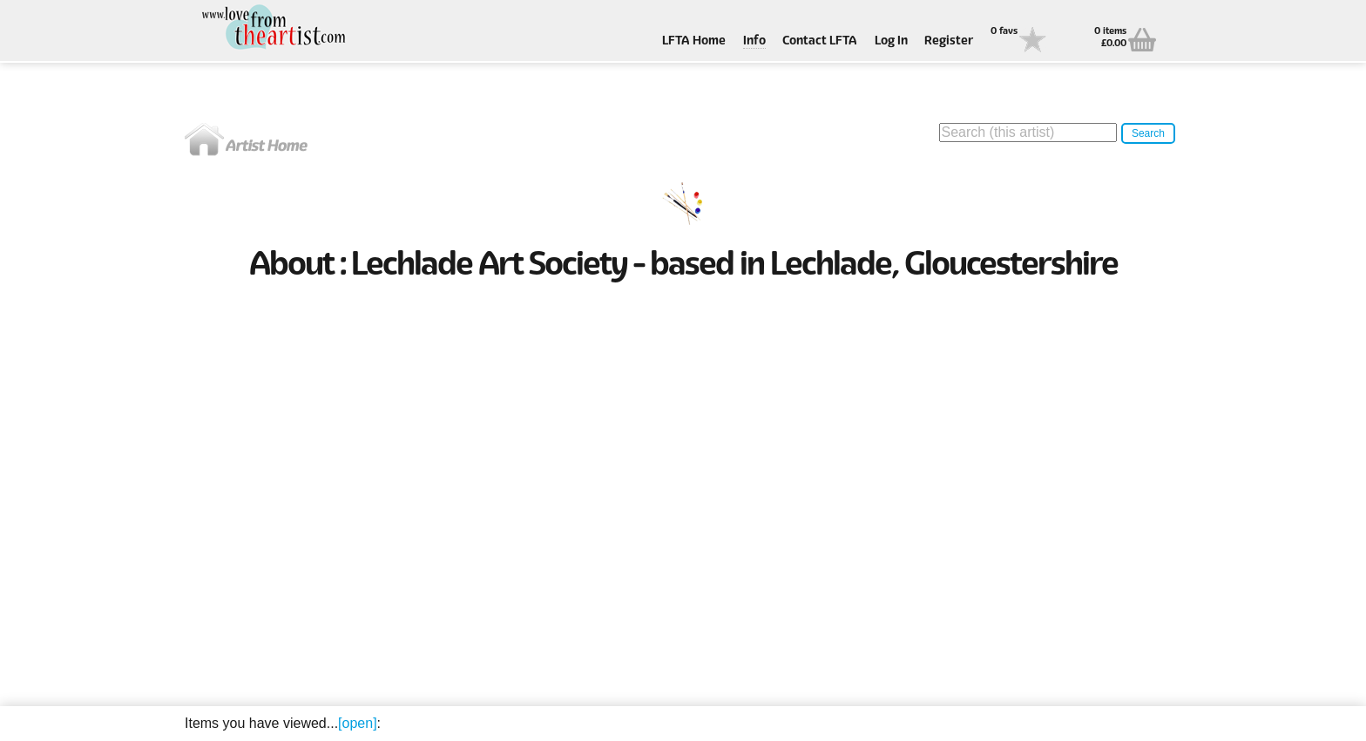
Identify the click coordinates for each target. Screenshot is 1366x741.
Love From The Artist (272, 28)
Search (1148, 133)
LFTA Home (694, 41)
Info (754, 41)
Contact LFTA (819, 41)
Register (948, 41)
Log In (891, 41)
